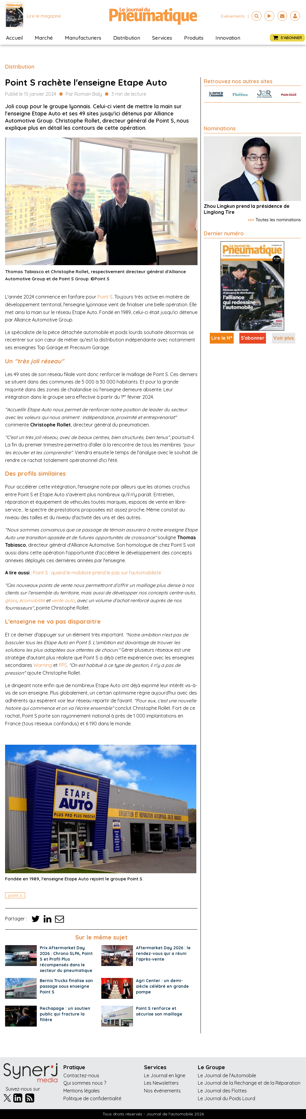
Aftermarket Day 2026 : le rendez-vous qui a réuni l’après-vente (163, 953)
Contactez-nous (81, 1075)
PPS (63, 665)
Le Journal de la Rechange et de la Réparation (249, 1083)
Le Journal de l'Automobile (227, 1075)
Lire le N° (221, 338)
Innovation (227, 38)
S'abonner (252, 338)
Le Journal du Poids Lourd (226, 1098)
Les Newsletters (161, 1083)
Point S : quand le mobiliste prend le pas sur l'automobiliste (97, 573)
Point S (104, 297)
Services (162, 38)
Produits (194, 38)
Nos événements (162, 1091)
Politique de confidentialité (92, 1098)
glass (11, 600)
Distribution (126, 38)
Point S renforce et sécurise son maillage (159, 1011)
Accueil (14, 38)
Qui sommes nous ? (84, 1083)
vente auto (63, 600)
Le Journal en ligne (164, 1075)
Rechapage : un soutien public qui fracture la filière (65, 1014)
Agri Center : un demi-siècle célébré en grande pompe (162, 986)
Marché (44, 38)
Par (84, 94)
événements (233, 16)
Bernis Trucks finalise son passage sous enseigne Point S (66, 986)
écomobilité (32, 600)
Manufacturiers (83, 38)
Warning (42, 665)
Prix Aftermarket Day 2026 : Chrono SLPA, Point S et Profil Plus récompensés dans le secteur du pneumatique (66, 959)
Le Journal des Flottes (222, 1091)
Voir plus (283, 338)
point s (15, 895)
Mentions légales (81, 1091)
